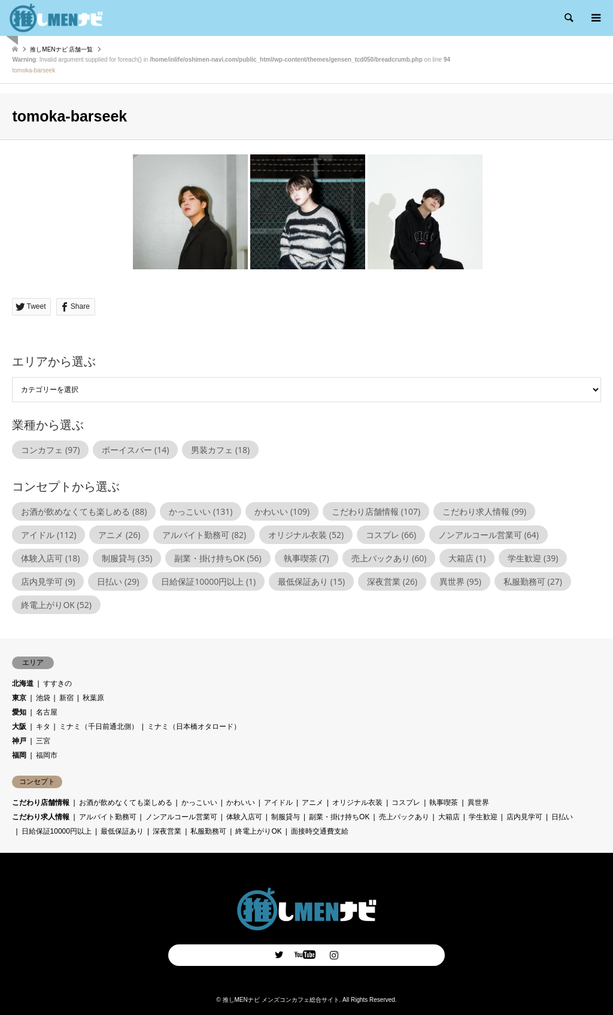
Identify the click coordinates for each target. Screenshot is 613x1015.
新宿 (66, 698)
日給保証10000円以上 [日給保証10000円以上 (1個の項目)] (208, 581)
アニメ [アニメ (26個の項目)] (119, 534)
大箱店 (449, 817)
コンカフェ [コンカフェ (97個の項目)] (50, 449)
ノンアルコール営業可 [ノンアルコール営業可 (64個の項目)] (488, 534)
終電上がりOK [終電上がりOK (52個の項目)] (56, 604)
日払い (562, 817)
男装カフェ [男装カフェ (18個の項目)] (220, 449)
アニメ (312, 802)
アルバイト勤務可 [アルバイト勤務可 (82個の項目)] (204, 534)
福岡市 (46, 755)
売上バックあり (404, 817)
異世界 (478, 802)
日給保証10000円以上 (57, 831)
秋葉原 (93, 698)
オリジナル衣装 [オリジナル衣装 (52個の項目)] (306, 534)
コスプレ (406, 802)
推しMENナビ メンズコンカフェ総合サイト (281, 999)
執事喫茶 (443, 802)
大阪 (19, 726)
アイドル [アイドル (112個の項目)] (48, 534)
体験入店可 (244, 817)
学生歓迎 (483, 817)
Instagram (334, 954)
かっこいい (199, 802)
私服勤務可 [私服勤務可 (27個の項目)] (532, 581)
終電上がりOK (258, 831)
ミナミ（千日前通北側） (98, 726)
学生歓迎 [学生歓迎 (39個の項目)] (533, 558)
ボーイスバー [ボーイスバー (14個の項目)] (135, 449)
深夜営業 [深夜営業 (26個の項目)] (392, 581)
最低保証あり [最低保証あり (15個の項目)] (311, 581)
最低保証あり (122, 831)
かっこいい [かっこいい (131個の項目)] (200, 511)
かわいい (240, 802)
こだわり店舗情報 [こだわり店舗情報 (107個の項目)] (376, 511)
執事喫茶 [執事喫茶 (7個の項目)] (306, 558)
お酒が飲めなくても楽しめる (125, 802)
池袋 (43, 698)
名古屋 (46, 712)
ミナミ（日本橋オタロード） (194, 726)
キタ (43, 726)
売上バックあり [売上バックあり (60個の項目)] (389, 558)
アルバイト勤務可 (107, 817)
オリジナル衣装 (357, 802)
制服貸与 (285, 817)
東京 (19, 698)
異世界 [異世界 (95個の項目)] (460, 581)
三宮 (43, 741)
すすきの (57, 683)
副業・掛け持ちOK (339, 817)
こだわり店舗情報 (40, 802)
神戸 (19, 741)
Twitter (279, 954)
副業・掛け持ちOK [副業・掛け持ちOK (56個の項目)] (217, 558)
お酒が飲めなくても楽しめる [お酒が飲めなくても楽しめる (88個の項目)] (84, 511)
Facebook (306, 954)
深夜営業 (167, 831)
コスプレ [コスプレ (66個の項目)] (391, 534)
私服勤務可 (208, 831)
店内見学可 (524, 817)
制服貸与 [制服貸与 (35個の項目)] (127, 558)
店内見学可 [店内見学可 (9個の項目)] (48, 581)
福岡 (19, 755)
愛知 (19, 712)
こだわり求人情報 (40, 817)
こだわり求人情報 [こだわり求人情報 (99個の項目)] (484, 511)
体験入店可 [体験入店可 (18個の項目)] (50, 558)
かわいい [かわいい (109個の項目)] (281, 511)
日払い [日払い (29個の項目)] (118, 581)
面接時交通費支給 (319, 831)
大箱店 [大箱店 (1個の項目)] (466, 558)
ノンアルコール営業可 (181, 817)
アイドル (278, 802)
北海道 (23, 683)
